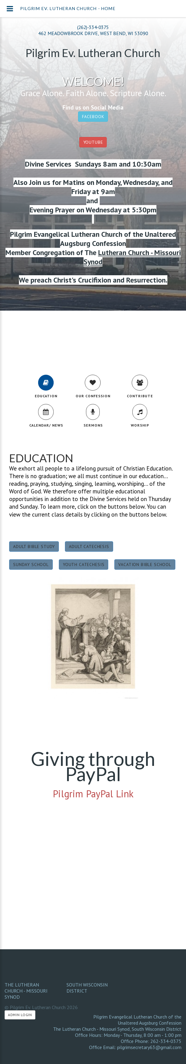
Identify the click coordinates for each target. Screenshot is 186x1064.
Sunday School (31, 564)
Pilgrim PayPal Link (93, 793)
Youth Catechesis (83, 564)
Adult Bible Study (34, 546)
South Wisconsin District (87, 988)
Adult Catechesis (89, 546)
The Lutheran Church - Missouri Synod (26, 991)
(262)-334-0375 (93, 27)
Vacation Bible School (144, 564)
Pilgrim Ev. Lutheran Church (93, 53)
